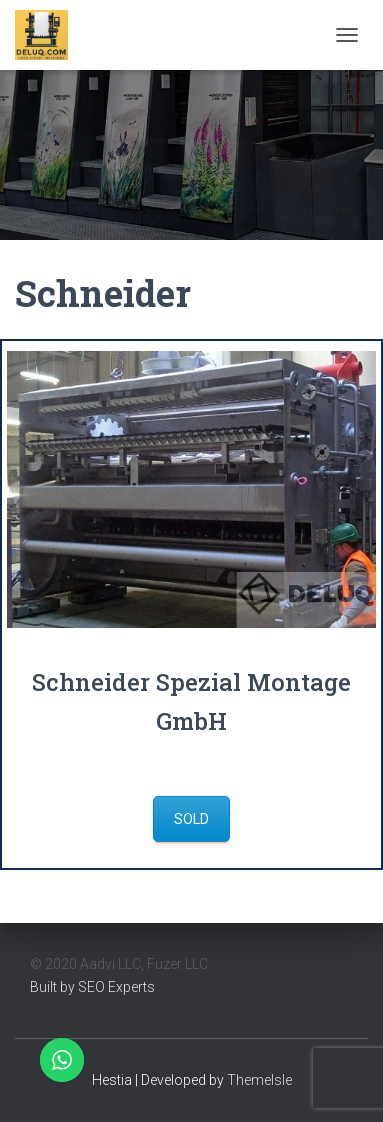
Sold (191, 819)
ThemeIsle (259, 1080)
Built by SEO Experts (92, 987)
